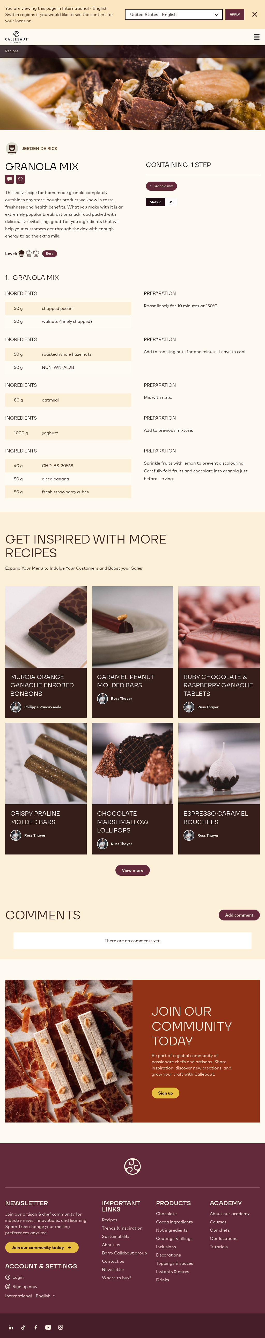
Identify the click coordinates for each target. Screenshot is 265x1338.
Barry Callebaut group (124, 1252)
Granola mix (163, 186)
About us (111, 1244)
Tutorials (219, 1246)
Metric (155, 202)
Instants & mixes (172, 1271)
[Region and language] (174, 14)
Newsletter (113, 1269)
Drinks (162, 1279)
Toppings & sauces (174, 1263)
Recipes (12, 51)
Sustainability (116, 1236)
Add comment (239, 915)
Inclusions (166, 1246)
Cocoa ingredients (174, 1221)
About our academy (229, 1213)
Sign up (165, 1093)
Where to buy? (116, 1277)
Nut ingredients (172, 1230)
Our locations (223, 1238)
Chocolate (166, 1213)
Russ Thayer (121, 698)
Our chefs (220, 1230)
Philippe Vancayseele (42, 707)
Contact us (113, 1261)
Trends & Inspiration (122, 1228)
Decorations (168, 1255)
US (170, 202)
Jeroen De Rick (39, 148)
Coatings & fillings (174, 1238)
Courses (218, 1221)
